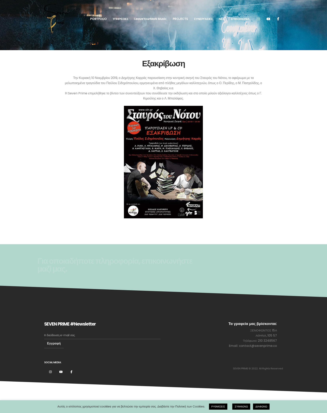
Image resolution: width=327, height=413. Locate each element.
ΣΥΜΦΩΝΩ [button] (241, 406)
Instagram (50, 371)
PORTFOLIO (98, 19)
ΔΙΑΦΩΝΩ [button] (261, 406)
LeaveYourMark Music (150, 19)
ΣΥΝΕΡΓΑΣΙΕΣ (203, 19)
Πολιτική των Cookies (189, 406)
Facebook (71, 371)
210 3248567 (267, 341)
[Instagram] (258, 18)
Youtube (61, 371)
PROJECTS (180, 19)
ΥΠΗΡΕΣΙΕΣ (120, 19)
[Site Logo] (56, 19)
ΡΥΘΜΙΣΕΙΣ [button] (218, 406)
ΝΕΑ (222, 19)
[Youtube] (268, 18)
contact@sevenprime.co (258, 346)
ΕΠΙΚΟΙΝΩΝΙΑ (240, 19)
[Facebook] (278, 18)
